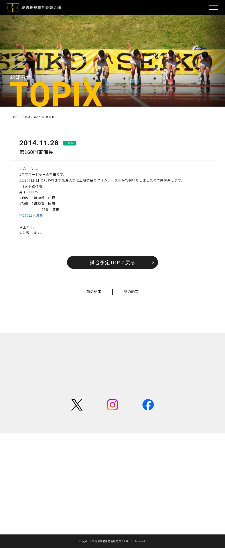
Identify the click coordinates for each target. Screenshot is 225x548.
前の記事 (93, 291)
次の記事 (131, 291)
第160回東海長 (31, 215)
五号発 (69, 143)
